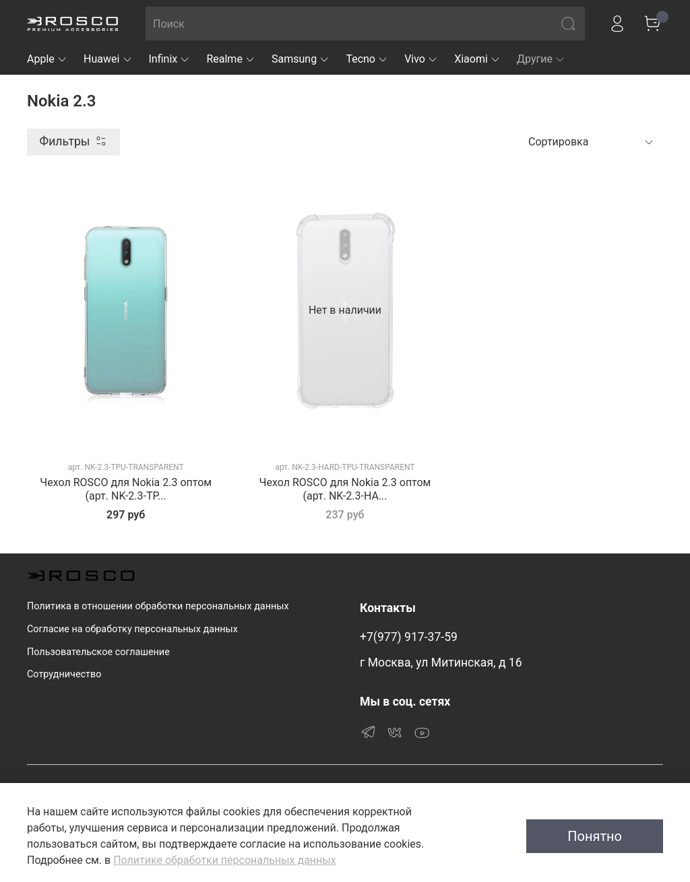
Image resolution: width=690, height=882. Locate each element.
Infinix (170, 59)
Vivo (421, 59)
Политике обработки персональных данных (224, 860)
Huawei (108, 59)
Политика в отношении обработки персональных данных (158, 606)
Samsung (301, 59)
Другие (541, 59)
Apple (47, 59)
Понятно (594, 836)
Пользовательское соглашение (98, 652)
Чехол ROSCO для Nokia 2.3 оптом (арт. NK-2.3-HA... (345, 489)
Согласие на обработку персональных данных (132, 629)
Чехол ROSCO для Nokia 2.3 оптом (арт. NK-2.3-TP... (126, 489)
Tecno (367, 59)
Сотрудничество (64, 674)
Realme (230, 59)
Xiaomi (477, 59)
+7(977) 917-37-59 (409, 637)
